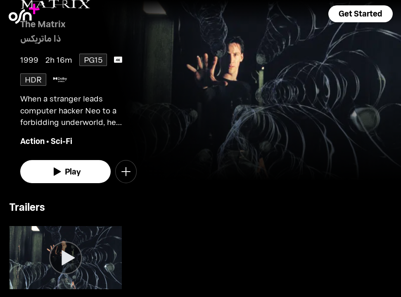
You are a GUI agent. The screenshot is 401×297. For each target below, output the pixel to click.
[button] (360, 13)
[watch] (65, 171)
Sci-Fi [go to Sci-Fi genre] (61, 140)
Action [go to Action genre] (32, 140)
